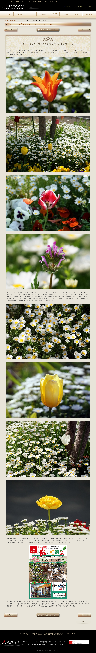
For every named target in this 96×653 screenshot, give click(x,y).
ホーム (6, 20)
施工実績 (25, 633)
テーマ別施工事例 (32, 633)
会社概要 (29, 634)
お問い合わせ (57, 634)
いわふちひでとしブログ (70, 633)
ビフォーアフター (42, 633)
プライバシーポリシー (48, 634)
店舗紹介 (57, 633)
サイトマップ (64, 634)
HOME (20, 633)
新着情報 (12, 20)
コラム (61, 633)
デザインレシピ (50, 633)
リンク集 (35, 634)
